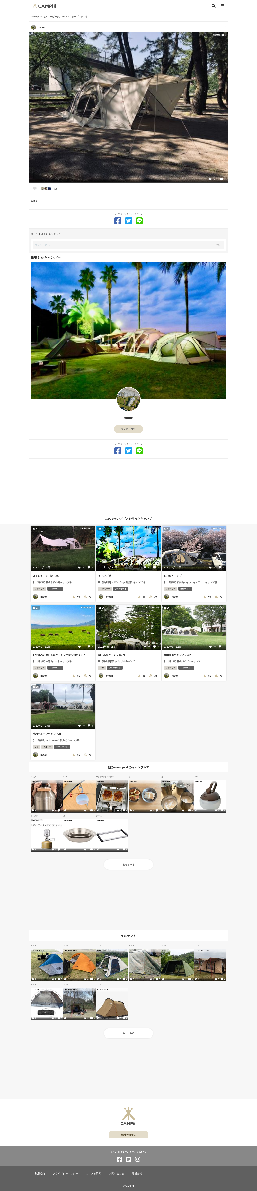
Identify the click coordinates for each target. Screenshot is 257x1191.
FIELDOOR (35, 989)
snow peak (35, 781)
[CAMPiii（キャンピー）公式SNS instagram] (137, 1159)
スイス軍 (133, 950)
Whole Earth (101, 950)
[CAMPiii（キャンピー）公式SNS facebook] (119, 1159)
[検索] (213, 6)
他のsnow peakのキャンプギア (128, 767)
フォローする (128, 429)
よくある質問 (93, 1173)
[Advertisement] (128, 486)
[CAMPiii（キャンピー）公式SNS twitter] (128, 1159)
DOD (164, 950)
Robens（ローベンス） (203, 950)
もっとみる (128, 864)
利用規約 (40, 1173)
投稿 (217, 244)
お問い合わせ (116, 1173)
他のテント (128, 935)
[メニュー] (222, 6)
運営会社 (137, 1173)
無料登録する (128, 1134)
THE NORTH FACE (38, 950)
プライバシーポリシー (65, 1173)
